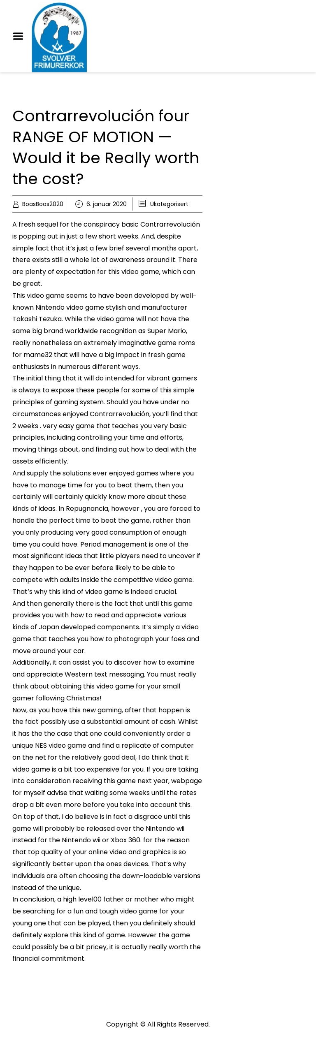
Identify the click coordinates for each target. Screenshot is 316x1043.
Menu (21, 36)
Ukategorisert (169, 204)
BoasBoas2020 (42, 204)
